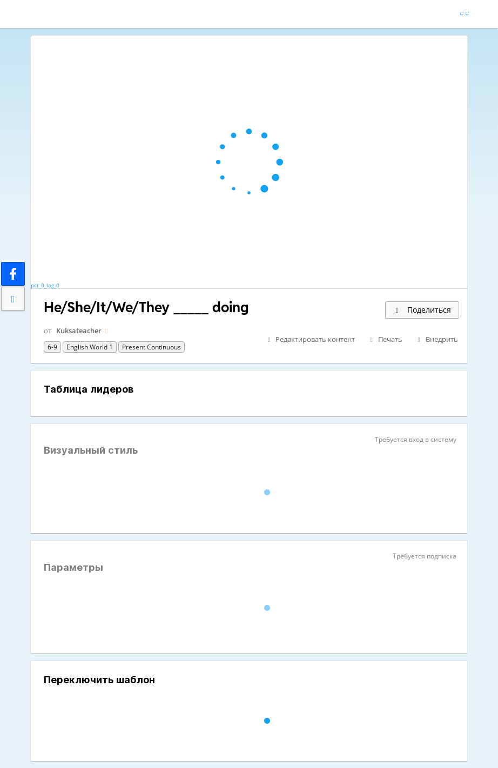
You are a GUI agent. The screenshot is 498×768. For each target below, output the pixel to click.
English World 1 (89, 347)
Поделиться (422, 310)
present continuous (151, 347)
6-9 (52, 347)
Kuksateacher (79, 330)
